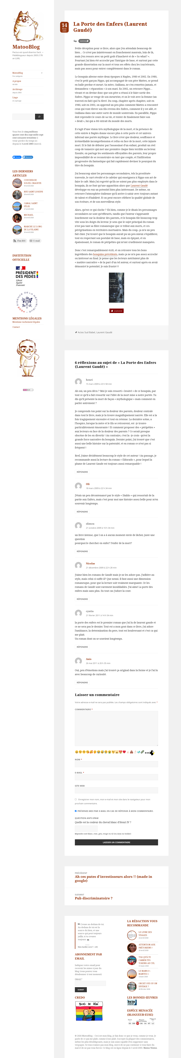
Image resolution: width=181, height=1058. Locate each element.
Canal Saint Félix (31, 205)
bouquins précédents (105, 254)
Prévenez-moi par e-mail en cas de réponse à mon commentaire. (114, 811)
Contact (16, 327)
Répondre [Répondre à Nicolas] (82, 599)
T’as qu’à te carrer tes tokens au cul (147, 960)
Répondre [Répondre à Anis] (82, 682)
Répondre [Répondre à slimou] (82, 551)
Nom (78, 759)
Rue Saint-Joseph (33, 191)
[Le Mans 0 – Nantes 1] (132, 974)
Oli (88, 484)
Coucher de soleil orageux (32, 181)
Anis (88, 659)
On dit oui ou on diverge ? (148, 985)
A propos (28, 83)
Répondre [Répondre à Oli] (82, 511)
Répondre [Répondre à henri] (82, 472)
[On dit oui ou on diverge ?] (132, 986)
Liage (28, 99)
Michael (28, 214)
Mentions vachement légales (26, 322)
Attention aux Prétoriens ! (147, 946)
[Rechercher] (39, 117)
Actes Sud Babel (86, 332)
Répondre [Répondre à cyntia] (82, 647)
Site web (80, 785)
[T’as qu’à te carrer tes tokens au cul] (132, 960)
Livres (83, 41)
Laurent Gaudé (139, 185)
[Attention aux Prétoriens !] (132, 948)
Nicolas (90, 563)
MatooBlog (26, 46)
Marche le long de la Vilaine (33, 228)
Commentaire (84, 709)
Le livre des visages (145, 934)
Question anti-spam (87, 818)
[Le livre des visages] (132, 935)
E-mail (79, 772)
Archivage (28, 91)
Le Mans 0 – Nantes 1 (145, 972)
